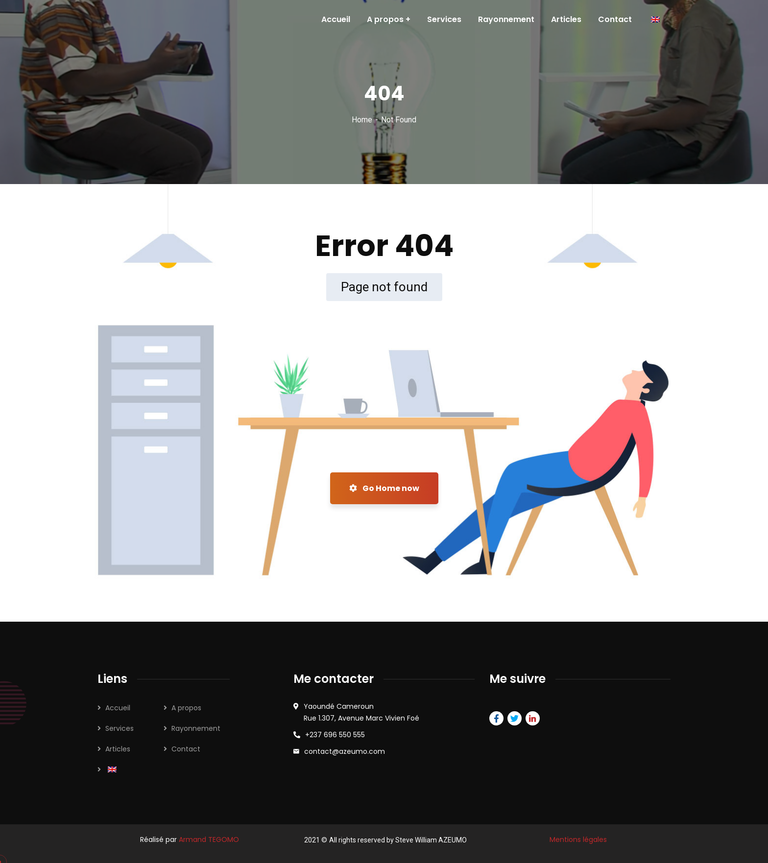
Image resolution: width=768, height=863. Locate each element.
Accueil (117, 708)
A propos (186, 708)
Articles (117, 749)
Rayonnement (195, 728)
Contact (185, 749)
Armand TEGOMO (209, 839)
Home (362, 119)
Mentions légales (578, 839)
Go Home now (384, 488)
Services (119, 728)
